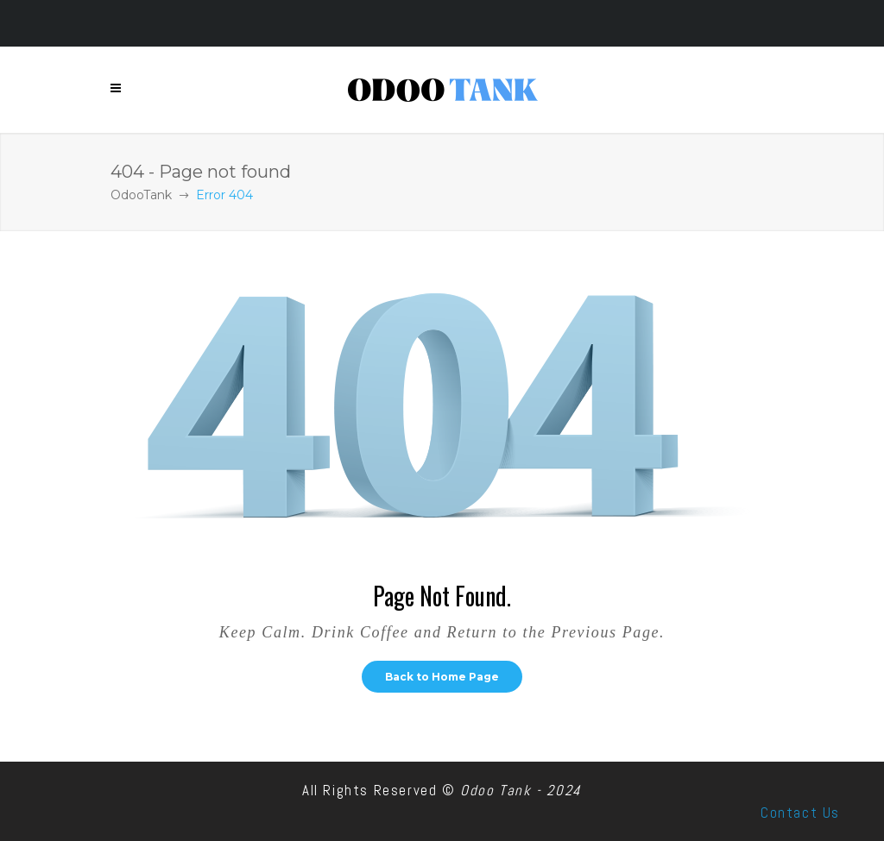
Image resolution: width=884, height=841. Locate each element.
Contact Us (800, 812)
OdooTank (141, 195)
